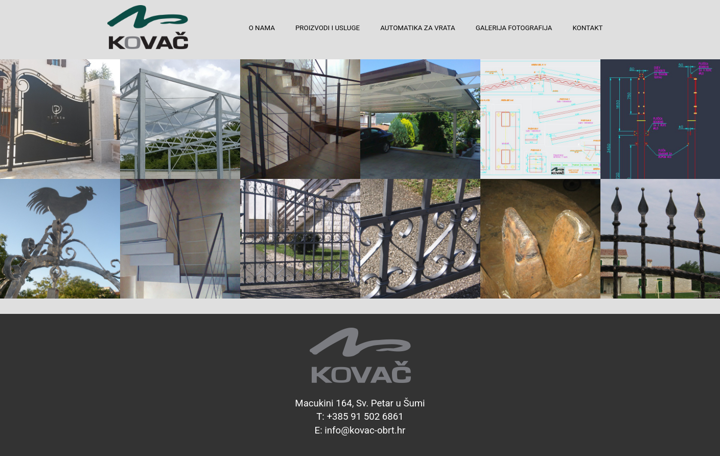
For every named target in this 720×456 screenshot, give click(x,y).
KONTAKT (587, 28)
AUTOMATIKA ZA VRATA (417, 28)
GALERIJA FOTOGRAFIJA (514, 28)
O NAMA (262, 28)
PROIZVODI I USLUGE (327, 28)
